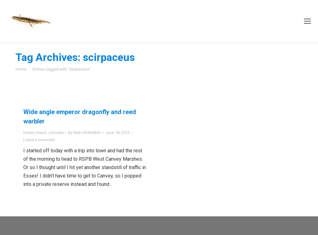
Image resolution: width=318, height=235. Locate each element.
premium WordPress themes (80, 225)
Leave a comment (39, 139)
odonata (56, 132)
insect (41, 132)
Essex (28, 132)
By (84, 132)
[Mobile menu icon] (307, 21)
